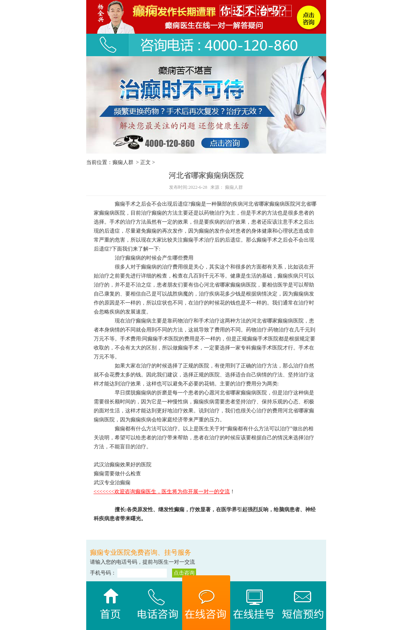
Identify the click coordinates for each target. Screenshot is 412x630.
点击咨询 (184, 573)
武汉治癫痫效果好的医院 (122, 464)
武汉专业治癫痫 (112, 482)
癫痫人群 (122, 162)
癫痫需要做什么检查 (117, 473)
